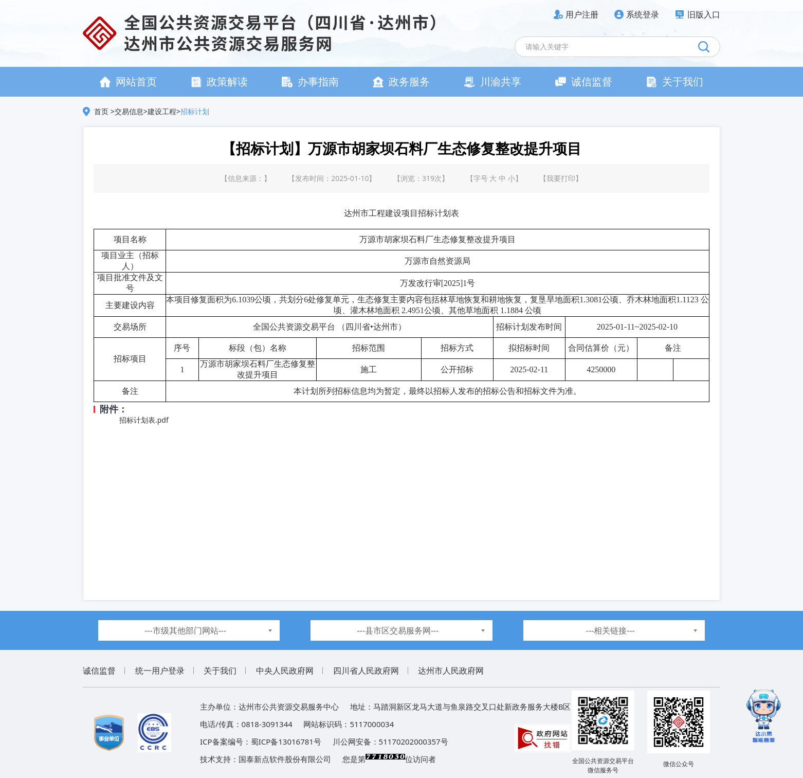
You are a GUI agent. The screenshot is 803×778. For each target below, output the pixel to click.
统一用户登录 (160, 670)
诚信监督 (583, 81)
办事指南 (310, 81)
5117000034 (372, 724)
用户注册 (581, 14)
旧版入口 (703, 14)
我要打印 (560, 178)
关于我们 (674, 81)
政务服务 (401, 81)
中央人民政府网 (285, 670)
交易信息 (129, 111)
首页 (102, 111)
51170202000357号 (413, 741)
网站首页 (128, 81)
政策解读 (219, 81)
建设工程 (162, 111)
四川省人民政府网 (366, 670)
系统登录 (642, 14)
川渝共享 (492, 81)
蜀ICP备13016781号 (286, 741)
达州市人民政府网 (451, 670)
